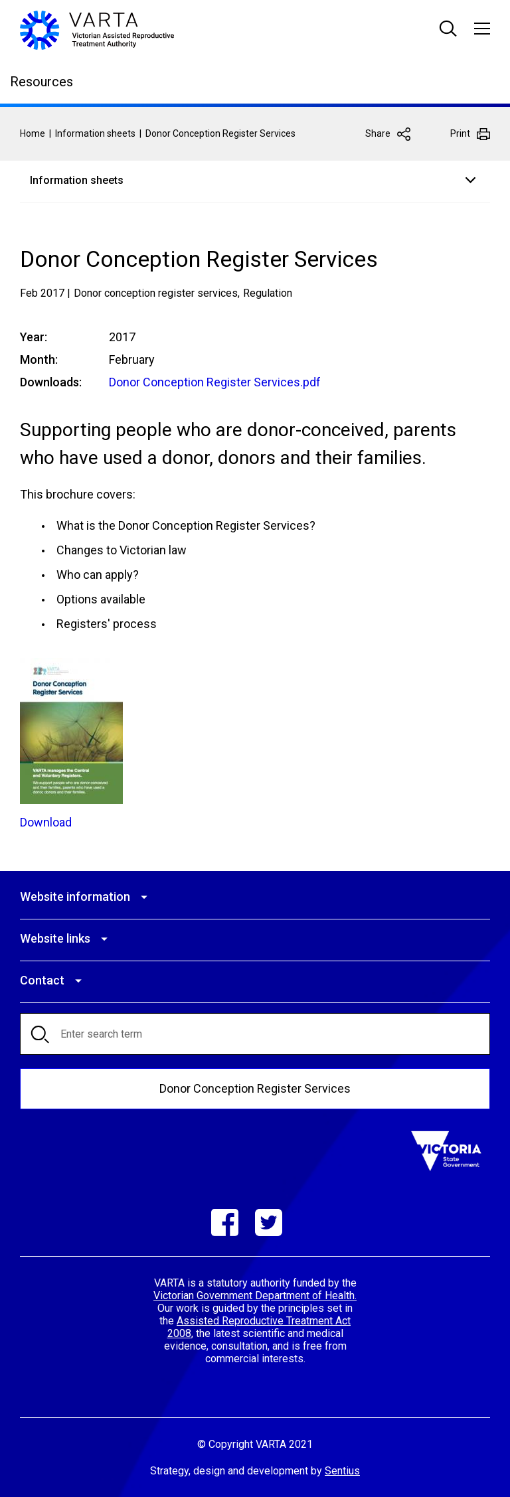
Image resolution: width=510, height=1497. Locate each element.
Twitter (268, 1221)
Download (46, 821)
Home (32, 133)
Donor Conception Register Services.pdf (215, 382)
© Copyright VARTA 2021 (255, 1443)
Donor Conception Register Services (255, 1088)
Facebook (224, 1221)
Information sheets (95, 133)
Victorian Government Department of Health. (255, 1295)
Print (460, 133)
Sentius (342, 1470)
